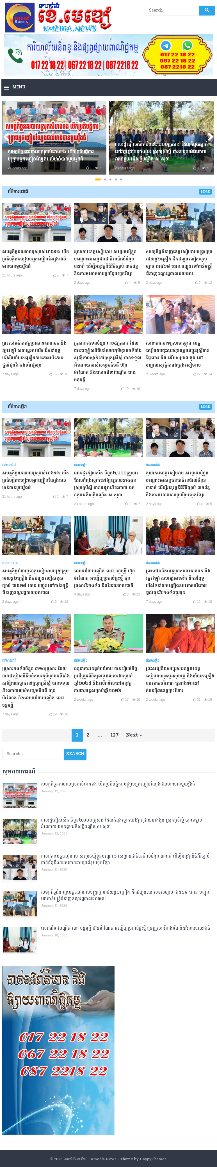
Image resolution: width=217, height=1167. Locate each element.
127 (115, 732)
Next (208, 138)
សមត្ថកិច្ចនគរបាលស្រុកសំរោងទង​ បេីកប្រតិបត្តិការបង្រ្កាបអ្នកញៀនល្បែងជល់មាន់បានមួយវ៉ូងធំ (51, 156)
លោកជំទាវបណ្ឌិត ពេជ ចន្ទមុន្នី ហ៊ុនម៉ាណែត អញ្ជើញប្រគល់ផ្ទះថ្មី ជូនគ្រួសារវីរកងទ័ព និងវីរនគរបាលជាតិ (105, 576)
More (205, 191)
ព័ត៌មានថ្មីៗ (17, 405)
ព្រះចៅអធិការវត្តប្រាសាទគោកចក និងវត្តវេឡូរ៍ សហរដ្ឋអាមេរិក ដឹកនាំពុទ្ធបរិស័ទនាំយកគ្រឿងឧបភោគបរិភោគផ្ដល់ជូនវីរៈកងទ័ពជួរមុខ (35, 353)
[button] (15, 88)
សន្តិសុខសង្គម (10, 561)
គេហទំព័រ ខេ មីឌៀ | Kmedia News (90, 1156)
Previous (9, 138)
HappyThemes (153, 1156)
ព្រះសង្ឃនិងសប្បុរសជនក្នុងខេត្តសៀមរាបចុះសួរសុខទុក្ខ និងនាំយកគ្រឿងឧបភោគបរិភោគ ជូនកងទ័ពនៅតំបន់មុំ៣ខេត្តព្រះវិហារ (178, 677)
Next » (135, 732)
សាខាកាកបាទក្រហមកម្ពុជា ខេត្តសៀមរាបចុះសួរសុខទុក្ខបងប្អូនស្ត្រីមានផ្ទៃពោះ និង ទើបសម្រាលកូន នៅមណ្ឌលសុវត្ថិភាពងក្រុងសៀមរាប (178, 353)
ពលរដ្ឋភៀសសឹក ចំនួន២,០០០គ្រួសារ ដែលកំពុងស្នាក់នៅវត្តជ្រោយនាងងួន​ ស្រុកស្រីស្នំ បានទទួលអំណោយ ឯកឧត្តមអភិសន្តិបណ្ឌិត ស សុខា (158, 152)
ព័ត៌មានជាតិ (18, 191)
